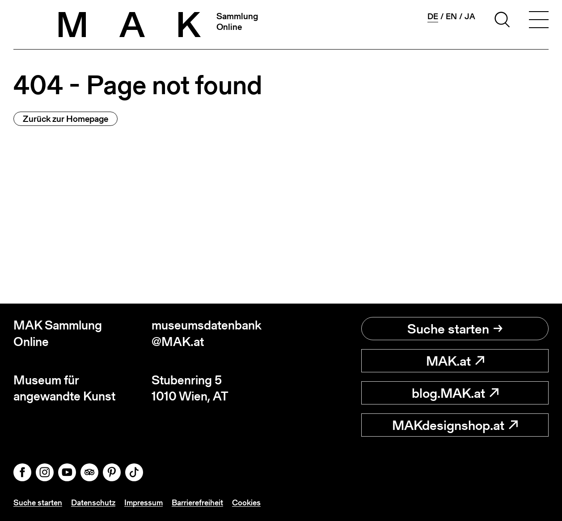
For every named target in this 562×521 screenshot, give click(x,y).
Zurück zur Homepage (65, 119)
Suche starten (455, 328)
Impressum (143, 502)
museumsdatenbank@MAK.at (207, 333)
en (451, 16)
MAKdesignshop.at (455, 425)
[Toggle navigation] (539, 21)
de (432, 16)
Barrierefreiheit (197, 502)
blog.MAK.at (455, 392)
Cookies (246, 502)
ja (470, 16)
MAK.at (455, 360)
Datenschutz (93, 502)
